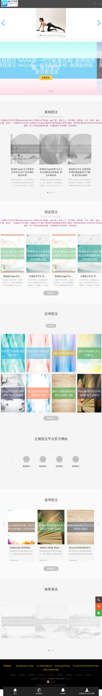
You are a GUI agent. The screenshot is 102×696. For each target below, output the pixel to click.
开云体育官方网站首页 (44, 666)
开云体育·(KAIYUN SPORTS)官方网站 (86, 666)
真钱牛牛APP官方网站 (51, 670)
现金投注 (43, 473)
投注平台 (47, 685)
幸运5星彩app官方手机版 (25, 666)
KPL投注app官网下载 (62, 666)
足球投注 (51, 327)
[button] (99, 23)
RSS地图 (55, 685)
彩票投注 (60, 675)
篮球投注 (75, 473)
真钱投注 (26, 473)
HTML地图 (62, 685)
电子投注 (79, 675)
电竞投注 (50, 675)
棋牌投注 (69, 675)
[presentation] (11, 467)
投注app (88, 675)
